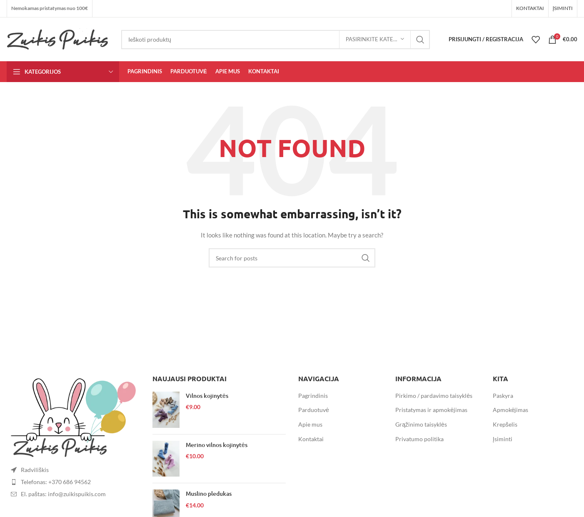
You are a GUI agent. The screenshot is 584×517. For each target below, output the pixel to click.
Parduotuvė (313, 409)
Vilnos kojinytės (207, 396)
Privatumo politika (419, 438)
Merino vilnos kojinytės (216, 445)
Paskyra (503, 395)
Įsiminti (502, 438)
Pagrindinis (313, 395)
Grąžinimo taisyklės (421, 424)
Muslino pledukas (209, 493)
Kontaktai (311, 438)
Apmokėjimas (511, 409)
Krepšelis (505, 424)
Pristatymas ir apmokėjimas (431, 409)
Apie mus (310, 424)
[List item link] (73, 482)
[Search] (275, 39)
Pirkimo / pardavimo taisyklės (433, 395)
